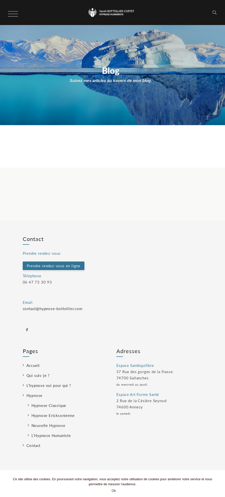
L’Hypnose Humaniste (51, 435)
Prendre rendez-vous (42, 253)
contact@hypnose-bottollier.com (52, 308)
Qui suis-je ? (38, 375)
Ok (114, 490)
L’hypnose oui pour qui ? (48, 385)
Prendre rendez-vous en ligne (53, 266)
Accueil (33, 365)
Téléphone (32, 276)
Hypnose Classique (48, 405)
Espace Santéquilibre (135, 365)
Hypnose (34, 395)
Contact (33, 445)
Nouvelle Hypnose (48, 425)
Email (28, 302)
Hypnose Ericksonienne (53, 415)
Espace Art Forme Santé (137, 394)
